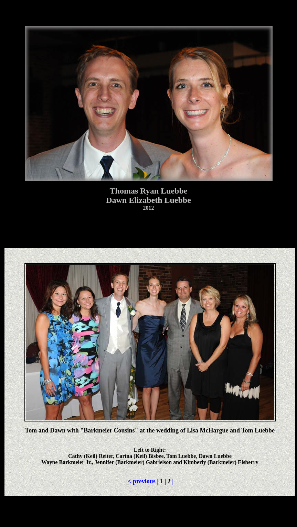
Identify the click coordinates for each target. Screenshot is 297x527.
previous (144, 481)
